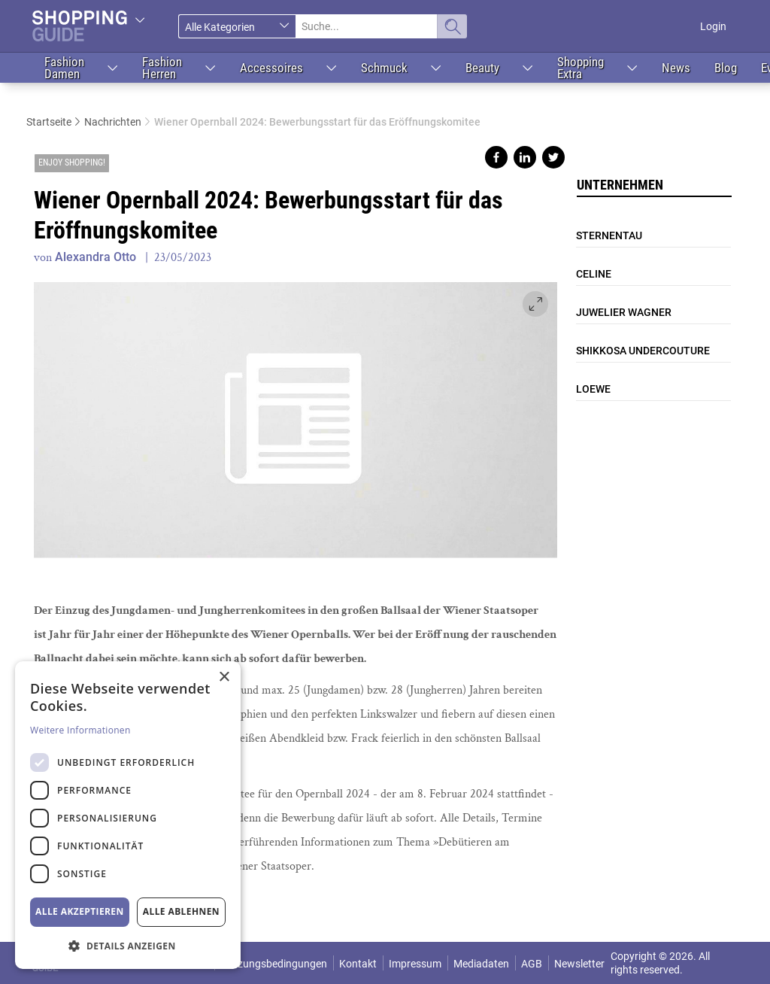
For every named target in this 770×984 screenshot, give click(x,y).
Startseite (48, 122)
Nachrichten (112, 122)
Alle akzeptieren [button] (79, 911)
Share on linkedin (525, 157)
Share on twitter (553, 157)
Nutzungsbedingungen (273, 964)
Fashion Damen (64, 67)
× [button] (223, 677)
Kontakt (358, 964)
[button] (128, 945)
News (676, 67)
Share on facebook (496, 157)
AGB (531, 964)
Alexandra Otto (95, 257)
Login (713, 26)
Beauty (482, 67)
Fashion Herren (162, 67)
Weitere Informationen (80, 730)
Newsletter (579, 964)
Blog (725, 67)
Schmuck (384, 67)
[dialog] (128, 815)
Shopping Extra (580, 67)
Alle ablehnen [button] (181, 911)
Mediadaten (481, 964)
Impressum (415, 964)
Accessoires (271, 67)
